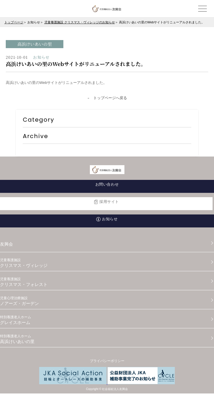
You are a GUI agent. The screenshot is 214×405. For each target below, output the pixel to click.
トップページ (13, 22)
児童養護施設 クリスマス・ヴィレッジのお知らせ (79, 22)
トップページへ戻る (110, 98)
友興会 (6, 244)
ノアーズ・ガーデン (107, 301)
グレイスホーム (107, 320)
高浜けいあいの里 (107, 339)
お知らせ (110, 219)
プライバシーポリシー (107, 361)
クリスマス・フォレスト (107, 282)
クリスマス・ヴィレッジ (107, 263)
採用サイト (109, 201)
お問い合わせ (107, 184)
